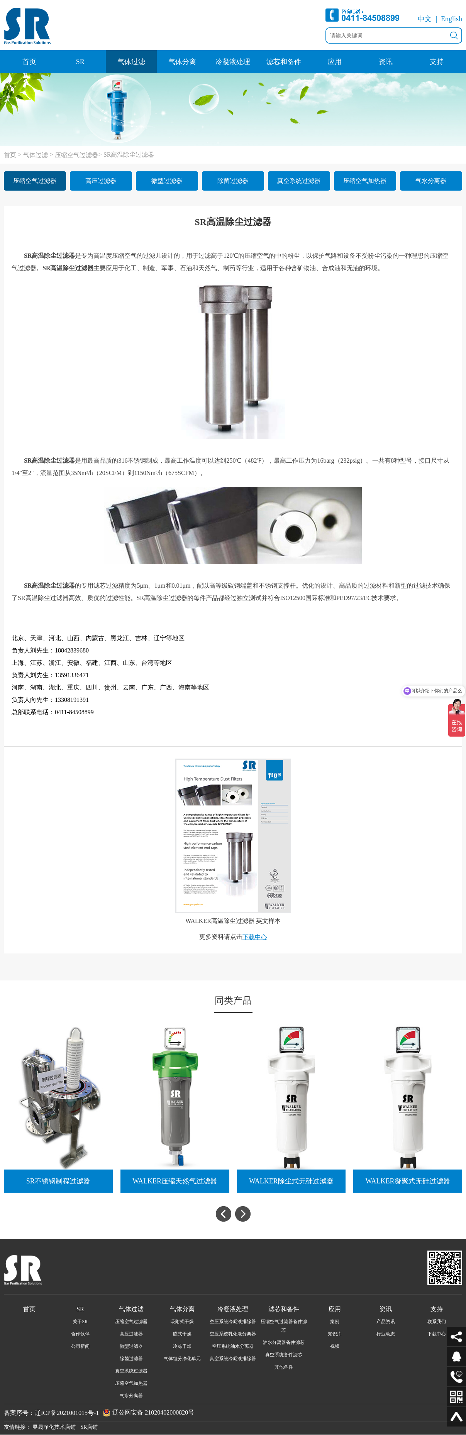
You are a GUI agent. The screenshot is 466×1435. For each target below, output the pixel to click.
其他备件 (284, 1367)
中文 (425, 19)
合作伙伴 (80, 1334)
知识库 (335, 1334)
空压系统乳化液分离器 (233, 1334)
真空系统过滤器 (298, 180)
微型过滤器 (166, 180)
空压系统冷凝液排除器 (233, 1321)
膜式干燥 (182, 1334)
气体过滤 (131, 62)
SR (80, 62)
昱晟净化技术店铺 (54, 1427)
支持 (437, 62)
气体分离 (182, 62)
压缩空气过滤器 (76, 155)
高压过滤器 (100, 180)
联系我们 (436, 1321)
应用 (335, 62)
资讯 (386, 62)
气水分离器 (430, 180)
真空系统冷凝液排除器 (233, 1358)
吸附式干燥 (182, 1321)
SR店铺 (89, 1427)
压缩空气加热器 (364, 180)
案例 (334, 1321)
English (451, 19)
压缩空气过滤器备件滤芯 (284, 1326)
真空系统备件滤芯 (283, 1354)
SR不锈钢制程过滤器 (58, 1181)
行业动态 (385, 1334)
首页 (29, 62)
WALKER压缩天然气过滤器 (174, 1181)
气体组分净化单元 (182, 1358)
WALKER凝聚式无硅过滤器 (408, 1181)
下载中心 (254, 937)
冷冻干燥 (182, 1346)
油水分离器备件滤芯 (284, 1342)
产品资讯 (385, 1321)
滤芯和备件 (283, 62)
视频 (334, 1346)
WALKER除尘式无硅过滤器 (291, 1181)
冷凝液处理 (232, 62)
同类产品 (233, 1001)
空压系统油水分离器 (233, 1346)
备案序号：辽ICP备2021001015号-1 (51, 1412)
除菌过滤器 (232, 180)
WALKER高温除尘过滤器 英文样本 (233, 921)
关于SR (80, 1321)
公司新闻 (80, 1346)
